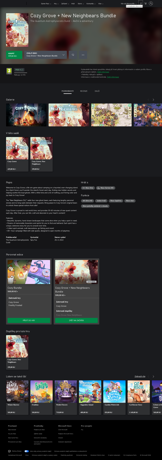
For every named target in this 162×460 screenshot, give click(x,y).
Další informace (103, 72)
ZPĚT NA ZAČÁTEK (76, 320)
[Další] (153, 99)
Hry (55, 3)
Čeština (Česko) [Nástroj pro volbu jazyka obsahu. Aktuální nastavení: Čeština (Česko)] (16, 451)
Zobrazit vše (140, 376)
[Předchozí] (148, 99)
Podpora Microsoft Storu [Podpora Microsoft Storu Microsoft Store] (65, 433)
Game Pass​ (45, 3)
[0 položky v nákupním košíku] (146, 3)
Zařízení (64, 3)
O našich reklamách (114, 455)
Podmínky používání (67, 455)
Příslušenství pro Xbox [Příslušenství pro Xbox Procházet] (15, 442)
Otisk (26, 455)
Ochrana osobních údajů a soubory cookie (44, 455)
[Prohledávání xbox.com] (140, 3)
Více (99, 3)
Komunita (90, 3)
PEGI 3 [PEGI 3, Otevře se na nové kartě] (19, 70)
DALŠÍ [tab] (97, 91)
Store (80, 3)
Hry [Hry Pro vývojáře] (82, 429)
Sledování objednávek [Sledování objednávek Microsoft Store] (65, 442)
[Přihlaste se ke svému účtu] (151, 3)
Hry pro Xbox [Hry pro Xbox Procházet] (12, 433)
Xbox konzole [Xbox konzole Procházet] (12, 429)
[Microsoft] (16, 3)
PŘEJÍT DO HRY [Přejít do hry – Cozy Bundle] (29, 320)
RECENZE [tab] (83, 91)
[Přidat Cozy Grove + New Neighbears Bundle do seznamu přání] (73, 55)
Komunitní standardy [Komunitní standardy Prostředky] (40, 438)
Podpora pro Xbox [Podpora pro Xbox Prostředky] (39, 429)
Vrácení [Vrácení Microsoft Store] (60, 438)
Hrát (73, 3)
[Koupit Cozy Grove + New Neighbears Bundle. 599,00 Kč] (14, 55)
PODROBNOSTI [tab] (68, 91)
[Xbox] (33, 3)
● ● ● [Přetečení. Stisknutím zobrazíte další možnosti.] (83, 54)
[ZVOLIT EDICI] (45, 55)
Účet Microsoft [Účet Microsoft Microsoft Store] (62, 429)
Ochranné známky (81, 455)
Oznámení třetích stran (97, 455)
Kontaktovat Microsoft (15, 455)
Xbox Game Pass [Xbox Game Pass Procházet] (13, 438)
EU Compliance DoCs (130, 455)
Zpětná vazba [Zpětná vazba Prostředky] (38, 433)
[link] (17, 154)
